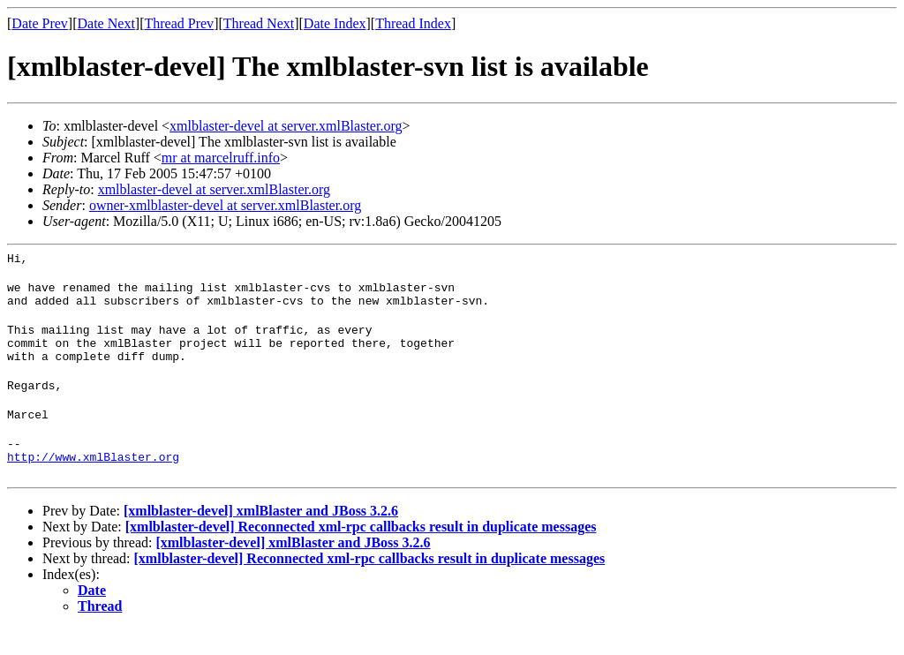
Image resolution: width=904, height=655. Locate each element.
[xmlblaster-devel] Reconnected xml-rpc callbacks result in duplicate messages (361, 553)
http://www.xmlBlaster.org (93, 483)
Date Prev (39, 23)
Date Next (106, 23)
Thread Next (258, 23)
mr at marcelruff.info (221, 157)
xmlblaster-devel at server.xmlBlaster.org (286, 125)
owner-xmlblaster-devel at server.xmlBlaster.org (225, 205)
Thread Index (413, 23)
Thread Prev (179, 23)
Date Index (335, 23)
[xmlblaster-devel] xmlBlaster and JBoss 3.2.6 (261, 537)
